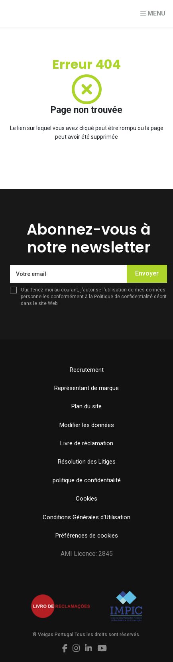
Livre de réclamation (86, 443)
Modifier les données (86, 425)
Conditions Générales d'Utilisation (86, 517)
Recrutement (87, 369)
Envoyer (147, 273)
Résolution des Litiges (87, 461)
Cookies (86, 498)
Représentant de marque (86, 388)
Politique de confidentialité (123, 296)
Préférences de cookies (86, 535)
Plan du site (86, 406)
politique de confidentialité (87, 480)
